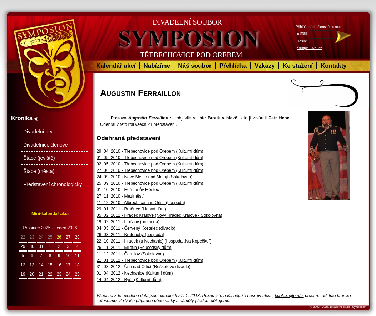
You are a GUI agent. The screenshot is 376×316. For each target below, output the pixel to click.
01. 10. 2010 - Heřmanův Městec (128, 189)
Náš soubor (195, 65)
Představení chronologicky (52, 184)
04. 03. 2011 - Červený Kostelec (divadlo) (136, 228)
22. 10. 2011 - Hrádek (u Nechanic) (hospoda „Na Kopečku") (154, 241)
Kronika (24, 118)
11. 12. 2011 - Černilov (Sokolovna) (130, 253)
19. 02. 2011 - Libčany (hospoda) (128, 221)
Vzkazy (264, 65)
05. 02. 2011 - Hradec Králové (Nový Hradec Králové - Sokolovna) (159, 215)
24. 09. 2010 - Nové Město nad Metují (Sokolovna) (144, 176)
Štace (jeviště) (39, 158)
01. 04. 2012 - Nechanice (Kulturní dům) (135, 273)
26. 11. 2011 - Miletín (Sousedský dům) (134, 247)
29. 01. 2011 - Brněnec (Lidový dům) (131, 209)
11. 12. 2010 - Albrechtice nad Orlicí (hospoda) (141, 202)
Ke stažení (298, 65)
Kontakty (334, 65)
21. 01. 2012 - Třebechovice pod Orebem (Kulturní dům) (150, 260)
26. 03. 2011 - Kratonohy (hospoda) (130, 234)
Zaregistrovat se (309, 48)
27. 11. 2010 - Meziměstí (120, 196)
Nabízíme (157, 65)
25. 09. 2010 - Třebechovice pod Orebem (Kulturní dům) (150, 183)
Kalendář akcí (116, 65)
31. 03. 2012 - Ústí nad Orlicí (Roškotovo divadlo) (144, 266)
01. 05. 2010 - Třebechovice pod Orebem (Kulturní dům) (150, 157)
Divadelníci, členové (45, 145)
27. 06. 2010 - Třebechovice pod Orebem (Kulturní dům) (150, 170)
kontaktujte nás (289, 295)
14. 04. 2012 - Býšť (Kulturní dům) (129, 279)
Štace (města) (38, 171)
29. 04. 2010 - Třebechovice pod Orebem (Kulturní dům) (150, 151)
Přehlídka (233, 65)
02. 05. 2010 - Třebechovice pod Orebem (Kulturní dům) (150, 164)
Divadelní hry (38, 131)
